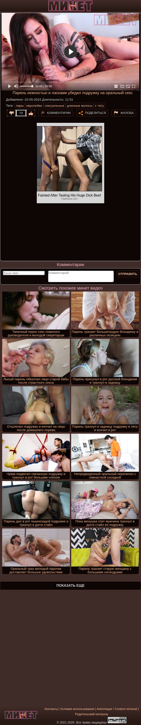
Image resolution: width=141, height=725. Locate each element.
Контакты (51, 709)
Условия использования (77, 709)
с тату (99, 105)
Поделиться (95, 113)
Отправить (127, 274)
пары (20, 105)
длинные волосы (79, 105)
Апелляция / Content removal (117, 709)
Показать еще (70, 585)
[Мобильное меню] (3, 5)
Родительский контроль (91, 714)
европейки (34, 105)
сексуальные (54, 105)
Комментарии (59, 113)
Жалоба (127, 113)
